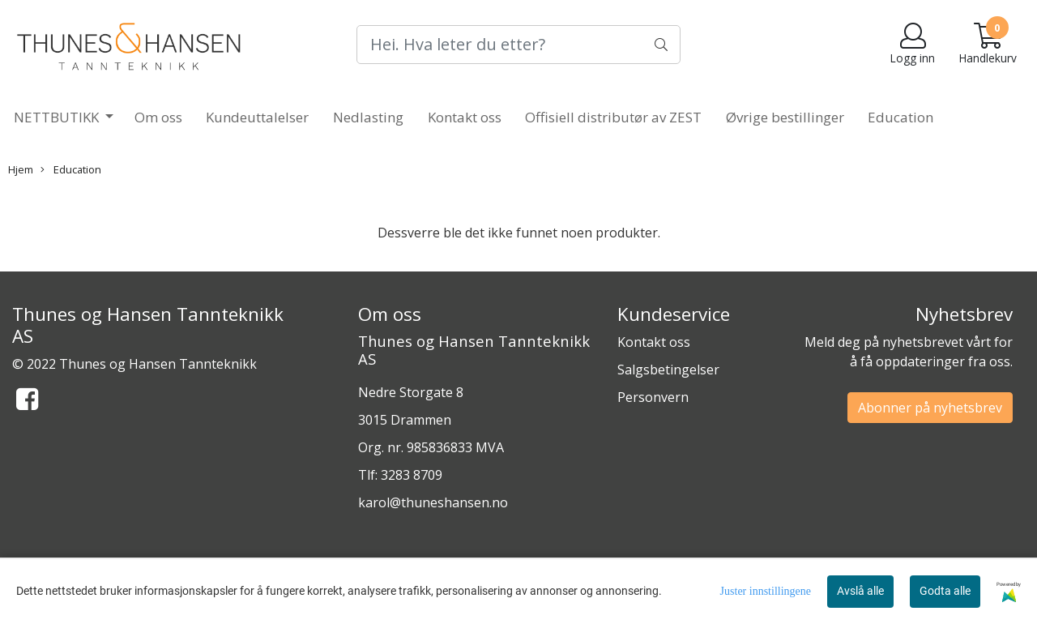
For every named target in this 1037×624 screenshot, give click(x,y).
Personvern (653, 397)
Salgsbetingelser (668, 369)
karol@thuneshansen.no (433, 502)
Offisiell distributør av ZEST (613, 117)
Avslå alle (860, 590)
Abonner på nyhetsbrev (930, 408)
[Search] (518, 44)
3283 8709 (411, 475)
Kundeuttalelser (257, 117)
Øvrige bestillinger (785, 117)
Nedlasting (368, 117)
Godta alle (945, 590)
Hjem (20, 169)
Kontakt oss (464, 117)
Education (900, 117)
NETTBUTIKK (58, 117)
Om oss (158, 117)
